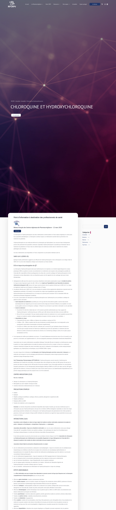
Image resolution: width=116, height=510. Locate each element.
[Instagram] (105, 4)
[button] (44, 4)
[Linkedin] (107, 4)
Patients (84, 239)
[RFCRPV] (12, 4)
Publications (85, 242)
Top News (84, 244)
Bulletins (84, 237)
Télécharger (17, 231)
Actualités (84, 234)
